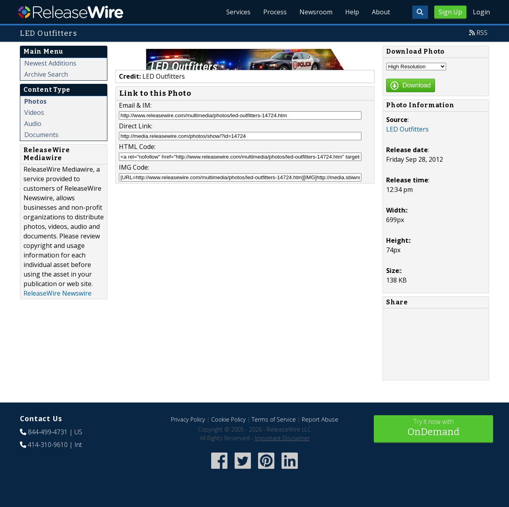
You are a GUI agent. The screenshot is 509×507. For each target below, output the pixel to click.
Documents (41, 134)
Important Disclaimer (282, 438)
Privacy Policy (188, 419)
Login (481, 12)
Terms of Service (274, 419)
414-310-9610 (48, 444)
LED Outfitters (407, 129)
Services (238, 12)
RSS (482, 32)
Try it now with (433, 428)
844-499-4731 (48, 432)
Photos (35, 101)
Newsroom (315, 12)
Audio (32, 123)
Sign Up (450, 12)
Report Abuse (320, 419)
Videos (34, 112)
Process (275, 12)
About (381, 12)
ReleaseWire (70, 12)
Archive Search (46, 74)
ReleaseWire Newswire (57, 293)
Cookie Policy (228, 419)
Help (352, 12)
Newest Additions (50, 63)
